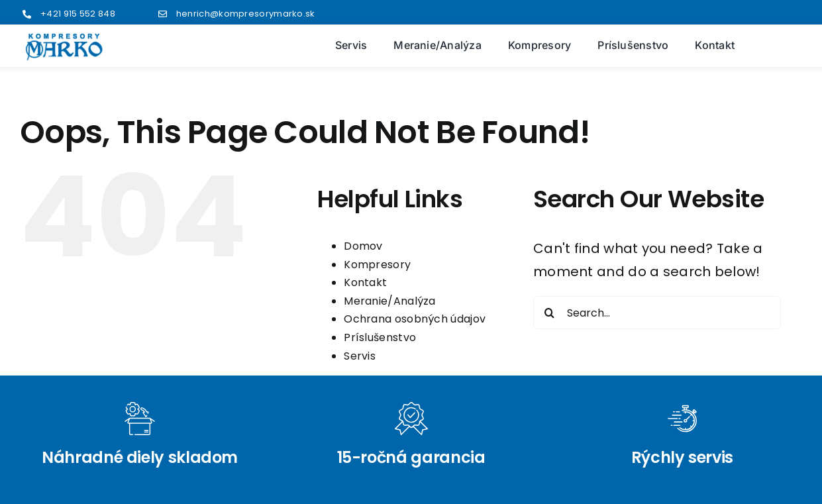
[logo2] (64, 39)
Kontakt (365, 282)
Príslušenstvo (380, 337)
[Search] (549, 312)
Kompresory (377, 264)
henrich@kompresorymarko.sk (245, 13)
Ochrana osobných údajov (415, 319)
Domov (363, 246)
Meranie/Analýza (390, 301)
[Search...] (657, 312)
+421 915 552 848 (77, 13)
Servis (360, 356)
